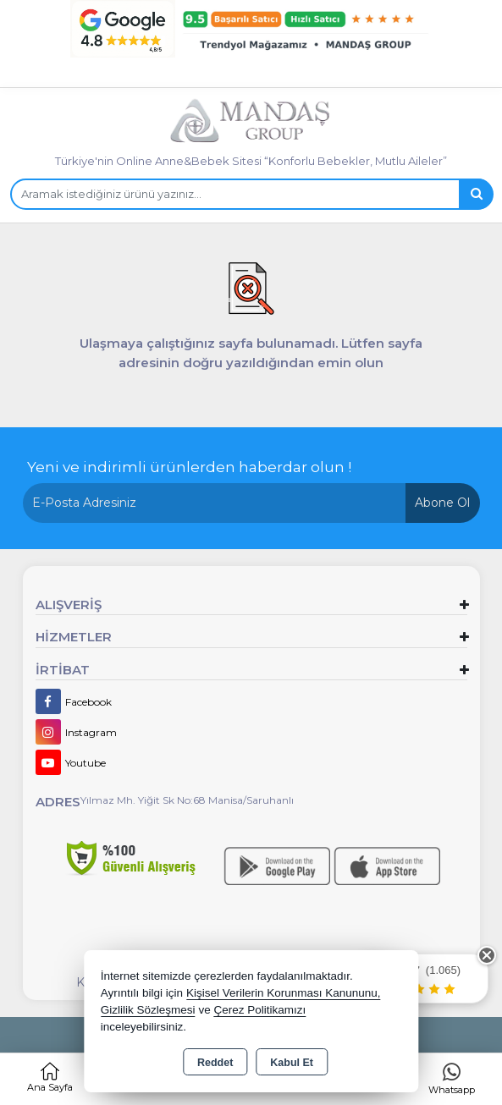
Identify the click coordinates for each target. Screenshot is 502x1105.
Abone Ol (442, 502)
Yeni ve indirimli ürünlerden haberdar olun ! (189, 467)
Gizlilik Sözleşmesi (148, 1009)
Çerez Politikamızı (259, 1009)
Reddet (215, 1063)
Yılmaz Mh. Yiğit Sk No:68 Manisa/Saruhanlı (187, 800)
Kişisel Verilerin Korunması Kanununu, (283, 993)
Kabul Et (291, 1063)
